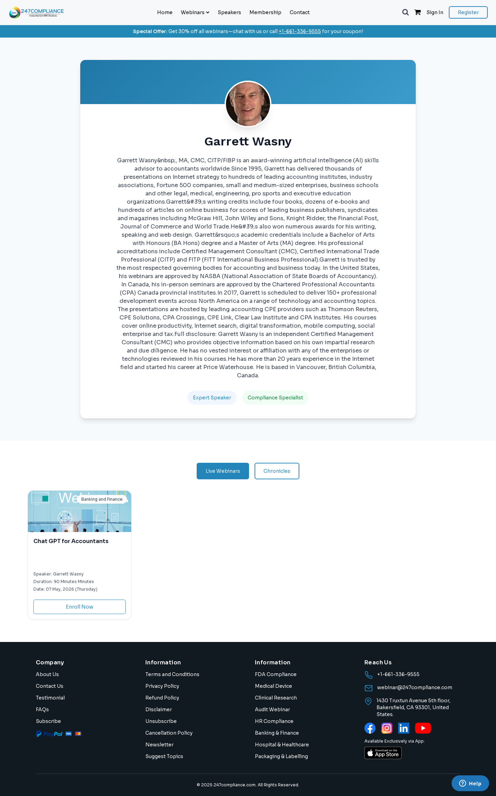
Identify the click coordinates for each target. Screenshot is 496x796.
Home (165, 12)
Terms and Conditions (172, 674)
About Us (47, 674)
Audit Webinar (272, 709)
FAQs (42, 709)
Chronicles (277, 471)
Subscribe (48, 721)
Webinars (195, 12)
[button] (405, 12)
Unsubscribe (161, 721)
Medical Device (273, 686)
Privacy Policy (162, 686)
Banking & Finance (277, 733)
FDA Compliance (276, 674)
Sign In (434, 12)
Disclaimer (158, 709)
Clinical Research (276, 698)
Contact (300, 12)
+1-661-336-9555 (300, 31)
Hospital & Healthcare (282, 745)
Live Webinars (223, 471)
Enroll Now (79, 607)
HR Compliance (274, 721)
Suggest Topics (164, 756)
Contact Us (49, 686)
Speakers (229, 12)
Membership (265, 12)
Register (468, 12)
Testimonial (50, 698)
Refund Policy (162, 698)
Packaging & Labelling (281, 756)
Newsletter (159, 745)
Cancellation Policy (169, 733)
